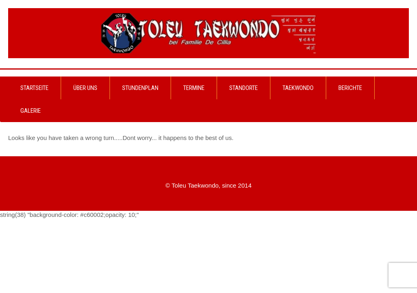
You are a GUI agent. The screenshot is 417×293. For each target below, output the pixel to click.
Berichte (350, 88)
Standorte (243, 88)
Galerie (30, 110)
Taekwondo (298, 88)
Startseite (34, 88)
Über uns (85, 88)
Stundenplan (140, 88)
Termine (193, 88)
